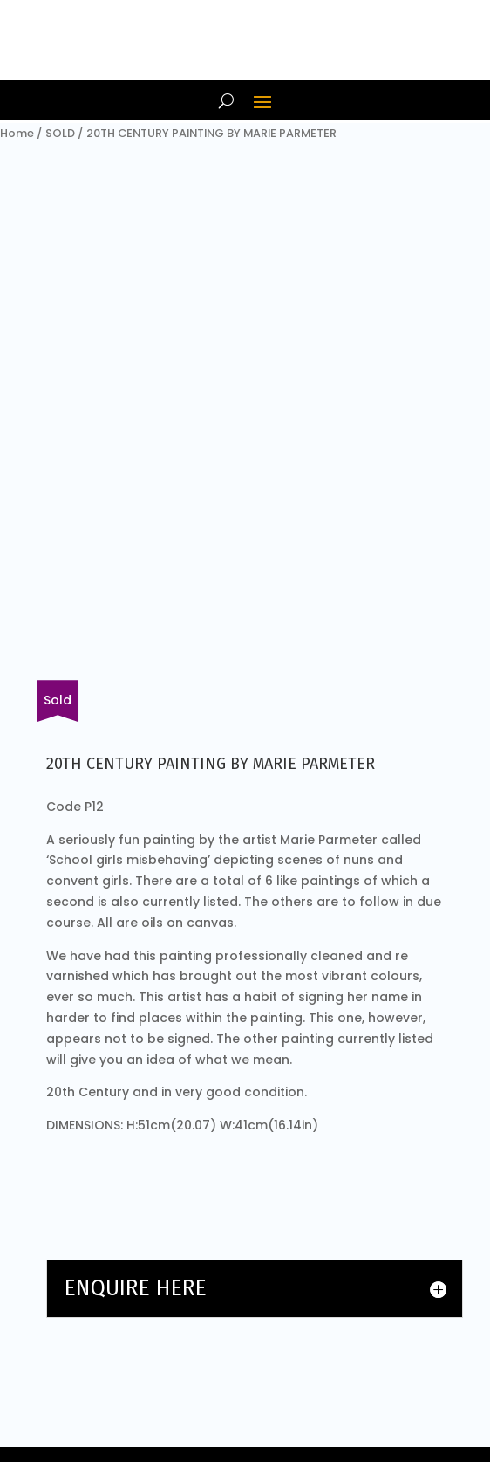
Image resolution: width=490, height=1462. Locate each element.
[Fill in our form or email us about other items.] (57, 701)
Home (17, 133)
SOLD (60, 133)
